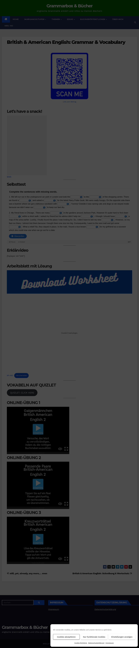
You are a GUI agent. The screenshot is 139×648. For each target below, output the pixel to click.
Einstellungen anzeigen (121, 637)
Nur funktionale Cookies (94, 637)
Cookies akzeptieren (66, 637)
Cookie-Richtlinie (80, 643)
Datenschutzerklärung (96, 643)
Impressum (110, 643)
